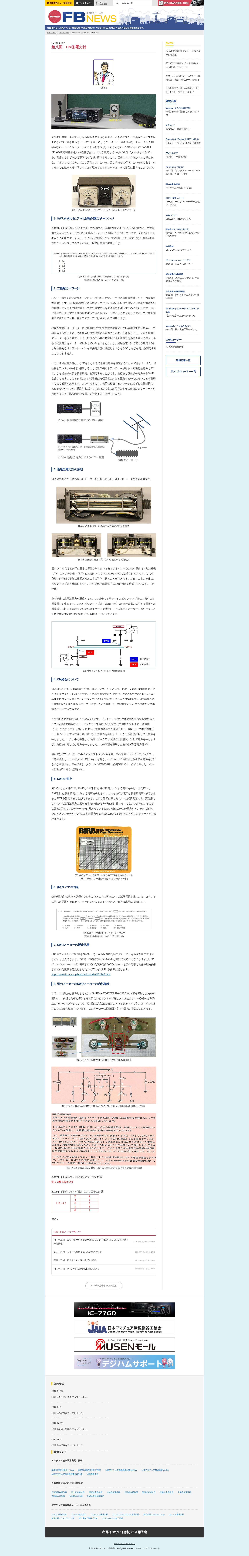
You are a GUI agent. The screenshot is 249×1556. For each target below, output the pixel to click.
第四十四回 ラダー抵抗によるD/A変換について (78, 1252)
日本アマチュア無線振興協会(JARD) (66, 1474)
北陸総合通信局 (131, 1492)
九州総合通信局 (76, 1496)
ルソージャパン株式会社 (112, 1518)
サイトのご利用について (124, 1544)
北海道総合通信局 (59, 1492)
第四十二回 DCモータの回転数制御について (76, 1268)
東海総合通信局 (148, 1492)
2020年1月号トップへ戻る (104, 1285)
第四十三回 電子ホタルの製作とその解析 (75, 1260)
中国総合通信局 (184, 1492)
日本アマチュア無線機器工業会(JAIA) (121, 1470)
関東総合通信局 (95, 1492)
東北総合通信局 (77, 1492)
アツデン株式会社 (78, 1514)
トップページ (51, 32)
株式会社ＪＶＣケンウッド (62, 1518)
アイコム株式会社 (59, 1514)
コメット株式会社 (176, 1514)
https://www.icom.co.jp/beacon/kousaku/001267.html (81, 974)
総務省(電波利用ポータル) (62, 1470)
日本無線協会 (92, 1474)
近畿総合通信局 (166, 1492)
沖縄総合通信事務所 (95, 1496)
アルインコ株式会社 (99, 1514)
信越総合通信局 (113, 1492)
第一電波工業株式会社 (88, 1518)
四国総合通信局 (58, 1496)
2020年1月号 (64, 32)
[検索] (132, 3)
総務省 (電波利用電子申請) (89, 1470)
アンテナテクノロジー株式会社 (125, 1514)
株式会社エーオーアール (154, 1514)
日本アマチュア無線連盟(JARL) (155, 1470)
